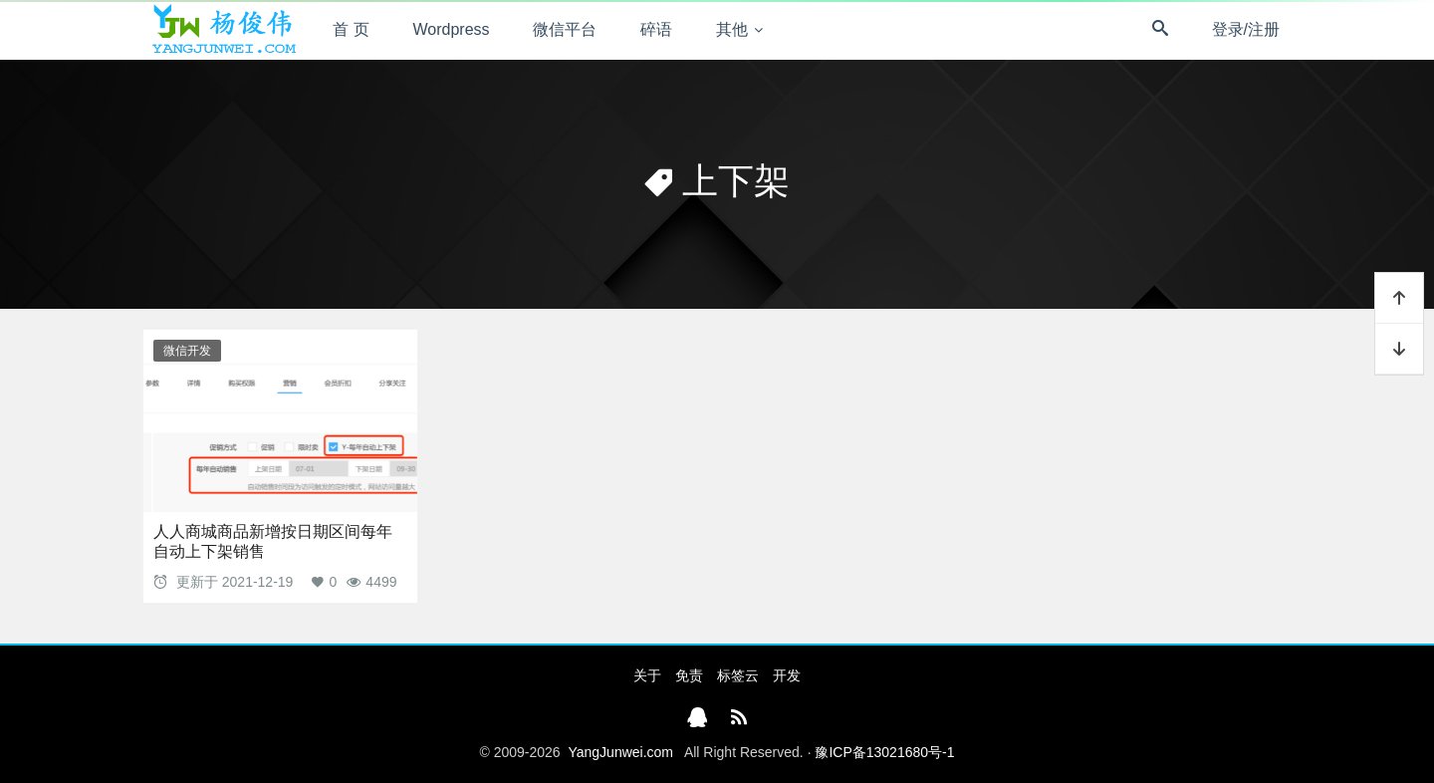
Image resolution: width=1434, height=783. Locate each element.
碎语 (656, 29)
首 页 (350, 29)
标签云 (738, 675)
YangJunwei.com (620, 752)
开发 (787, 675)
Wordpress (451, 29)
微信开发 (187, 351)
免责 (689, 675)
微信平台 (565, 29)
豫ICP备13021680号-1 (884, 752)
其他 (732, 29)
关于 (647, 675)
